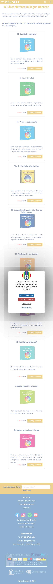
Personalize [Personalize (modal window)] (26, 304)
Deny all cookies (26, 299)
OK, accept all (26, 295)
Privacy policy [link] (26, 307)
